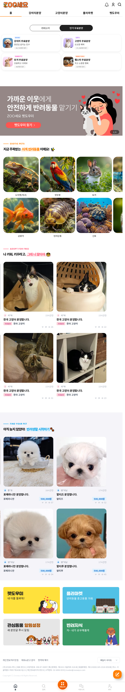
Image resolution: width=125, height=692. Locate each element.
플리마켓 (88, 13)
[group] (61, 111)
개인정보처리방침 (11, 660)
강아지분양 (35, 13)
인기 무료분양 (76, 28)
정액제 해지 (43, 660)
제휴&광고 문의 (28, 660)
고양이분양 (61, 13)
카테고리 (45, 28)
